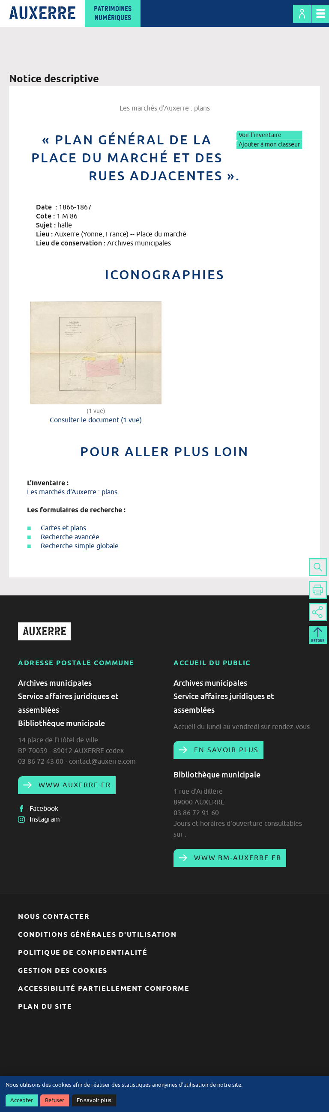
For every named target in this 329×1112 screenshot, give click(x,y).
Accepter (21, 1100)
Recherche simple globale (80, 546)
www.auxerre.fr (73, 785)
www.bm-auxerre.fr (236, 857)
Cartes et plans (63, 528)
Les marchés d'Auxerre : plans (72, 492)
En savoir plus (94, 1100)
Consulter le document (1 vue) (96, 420)
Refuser (54, 1100)
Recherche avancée (70, 537)
